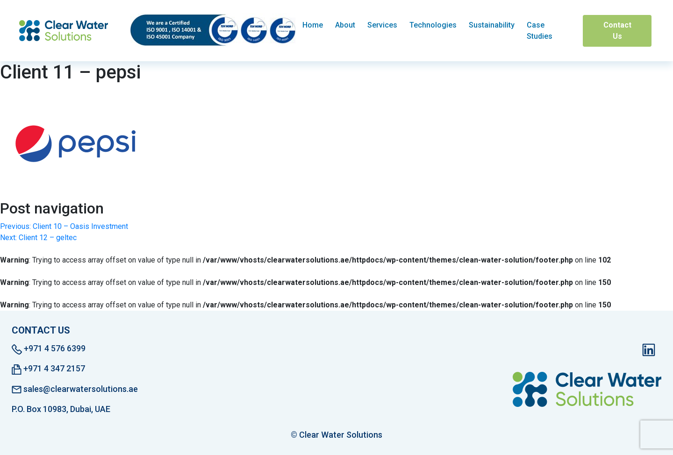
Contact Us (617, 31)
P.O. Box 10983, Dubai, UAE (61, 409)
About (345, 25)
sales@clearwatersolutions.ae (75, 389)
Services (382, 25)
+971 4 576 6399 (49, 348)
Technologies (433, 25)
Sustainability (492, 25)
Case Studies (539, 31)
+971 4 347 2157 (48, 369)
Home (312, 25)
